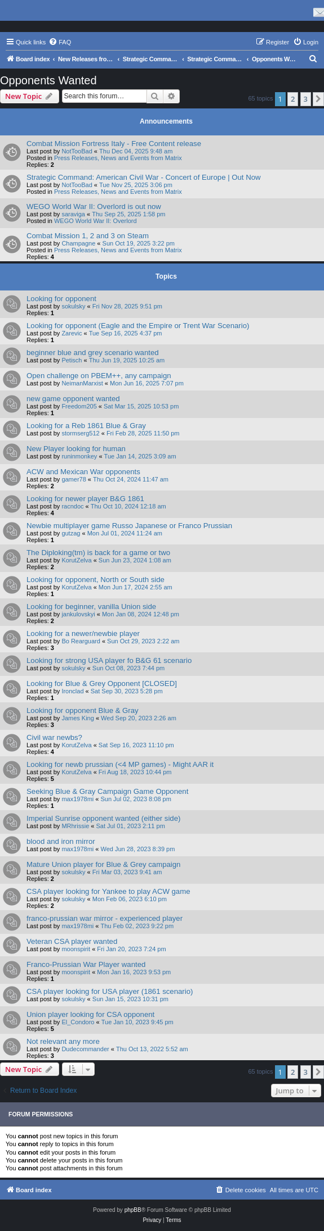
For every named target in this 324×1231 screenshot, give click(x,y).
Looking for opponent (61, 298)
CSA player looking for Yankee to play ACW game (108, 891)
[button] (318, 99)
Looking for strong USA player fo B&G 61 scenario (109, 660)
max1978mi (77, 799)
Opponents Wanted (48, 80)
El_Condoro (77, 1022)
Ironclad (72, 691)
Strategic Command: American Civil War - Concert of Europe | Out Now (143, 177)
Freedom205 (78, 406)
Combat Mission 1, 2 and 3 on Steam (87, 235)
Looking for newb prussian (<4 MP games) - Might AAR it (120, 764)
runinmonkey (79, 456)
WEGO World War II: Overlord (95, 220)
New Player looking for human (76, 448)
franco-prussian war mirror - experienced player (104, 918)
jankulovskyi (78, 614)
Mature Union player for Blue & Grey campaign (103, 864)
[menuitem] (59, 42)
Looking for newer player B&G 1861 (85, 498)
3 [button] (306, 99)
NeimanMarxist (82, 383)
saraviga (73, 214)
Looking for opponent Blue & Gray (82, 710)
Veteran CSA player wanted (71, 941)
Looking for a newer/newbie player (83, 633)
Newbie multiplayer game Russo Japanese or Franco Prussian (129, 525)
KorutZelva (76, 560)
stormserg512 (80, 433)
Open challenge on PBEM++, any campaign (98, 375)
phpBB (133, 1210)
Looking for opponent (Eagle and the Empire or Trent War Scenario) (137, 325)
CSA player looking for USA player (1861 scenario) (109, 991)
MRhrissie (75, 826)
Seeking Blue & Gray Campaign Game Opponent (107, 791)
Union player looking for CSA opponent (90, 1014)
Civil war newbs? (54, 737)
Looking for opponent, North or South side (95, 579)
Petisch (71, 360)
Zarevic (71, 333)
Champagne (78, 243)
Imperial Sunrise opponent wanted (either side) (103, 818)
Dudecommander (85, 1049)
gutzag (70, 533)
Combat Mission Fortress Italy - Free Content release (113, 143)
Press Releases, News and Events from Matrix (118, 158)
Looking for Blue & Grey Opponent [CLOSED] (101, 683)
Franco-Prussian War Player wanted (85, 964)
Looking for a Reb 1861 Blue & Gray (86, 425)
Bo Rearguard (80, 641)
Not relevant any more (63, 1041)
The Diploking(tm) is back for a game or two (98, 552)
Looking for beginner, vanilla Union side (91, 606)
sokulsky (73, 306)
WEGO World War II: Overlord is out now (93, 206)
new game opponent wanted (73, 398)
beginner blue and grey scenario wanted (92, 352)
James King (77, 718)
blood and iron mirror (60, 841)
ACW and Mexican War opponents (83, 471)
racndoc (72, 506)
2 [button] (293, 99)
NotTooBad (76, 151)
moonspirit (75, 949)
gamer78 (73, 479)
